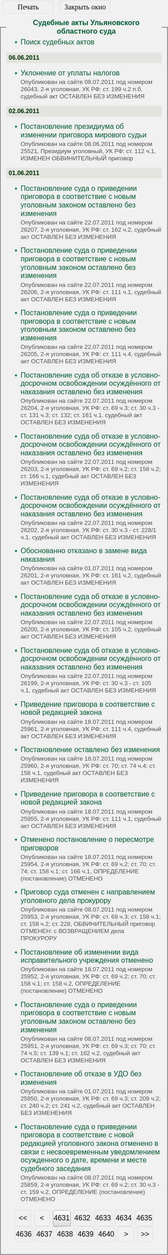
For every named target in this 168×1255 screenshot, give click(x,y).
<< (23, 1218)
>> (145, 1234)
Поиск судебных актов (58, 42)
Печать (28, 7)
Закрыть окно (85, 7)
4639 (86, 1234)
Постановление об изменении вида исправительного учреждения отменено (87, 956)
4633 (103, 1218)
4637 (44, 1234)
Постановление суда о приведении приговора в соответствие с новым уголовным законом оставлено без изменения (79, 201)
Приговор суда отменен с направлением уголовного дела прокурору (88, 896)
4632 (82, 1218)
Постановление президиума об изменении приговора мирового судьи (83, 131)
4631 (62, 1218)
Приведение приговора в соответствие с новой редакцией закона (88, 708)
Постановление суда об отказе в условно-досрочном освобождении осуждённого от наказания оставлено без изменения (91, 383)
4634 (124, 1218)
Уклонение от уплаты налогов (70, 73)
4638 (65, 1234)
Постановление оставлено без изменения (90, 749)
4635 (144, 1218)
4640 (106, 1234)
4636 (24, 1234)
